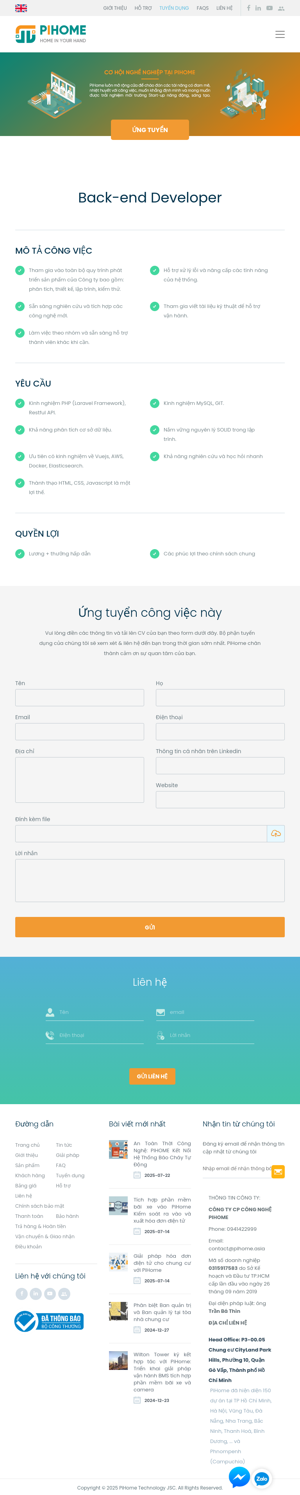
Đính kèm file (32, 823)
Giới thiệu (115, 8)
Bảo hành (68, 1214)
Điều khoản (29, 1244)
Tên (20, 683)
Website (167, 785)
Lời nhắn (26, 857)
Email (22, 717)
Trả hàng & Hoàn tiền (41, 1224)
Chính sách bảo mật (40, 1204)
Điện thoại (169, 717)
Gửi (150, 931)
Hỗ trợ (143, 8)
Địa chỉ (24, 751)
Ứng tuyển (150, 129)
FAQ (61, 1163)
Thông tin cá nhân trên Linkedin (198, 751)
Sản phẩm (27, 1163)
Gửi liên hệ (152, 1075)
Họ (159, 683)
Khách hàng (30, 1173)
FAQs (203, 8)
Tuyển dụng (174, 8)
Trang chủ (28, 1143)
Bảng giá (26, 1183)
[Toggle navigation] (280, 34)
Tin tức (64, 1143)
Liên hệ (224, 8)
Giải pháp (68, 1153)
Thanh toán (29, 1214)
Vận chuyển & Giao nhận (46, 1234)
